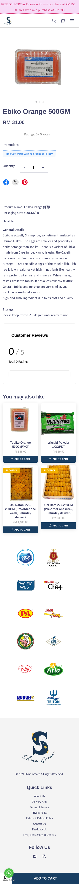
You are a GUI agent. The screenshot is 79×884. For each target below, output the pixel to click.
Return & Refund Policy (39, 818)
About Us (39, 796)
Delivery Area (39, 801)
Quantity (9, 166)
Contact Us (39, 824)
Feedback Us (39, 829)
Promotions (11, 145)
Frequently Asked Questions (39, 835)
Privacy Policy (39, 812)
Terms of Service (39, 807)
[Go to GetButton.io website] (9, 880)
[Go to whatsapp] (9, 873)
